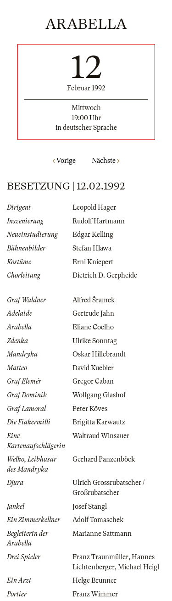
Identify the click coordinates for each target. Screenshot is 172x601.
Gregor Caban (93, 381)
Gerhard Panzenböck (103, 459)
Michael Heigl (138, 567)
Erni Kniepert (92, 262)
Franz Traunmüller (100, 557)
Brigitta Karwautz (98, 422)
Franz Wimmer (95, 594)
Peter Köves (89, 408)
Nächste (105, 160)
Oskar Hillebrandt (99, 354)
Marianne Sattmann (102, 533)
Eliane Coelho (93, 327)
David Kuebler (93, 368)
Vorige (64, 160)
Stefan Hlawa (91, 248)
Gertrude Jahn (93, 313)
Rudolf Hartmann (98, 221)
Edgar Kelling (92, 234)
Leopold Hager (94, 207)
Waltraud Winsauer (100, 436)
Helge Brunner (94, 580)
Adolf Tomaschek (97, 519)
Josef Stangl (89, 506)
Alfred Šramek (93, 300)
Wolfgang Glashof (99, 395)
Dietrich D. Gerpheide (104, 275)
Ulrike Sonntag (94, 341)
